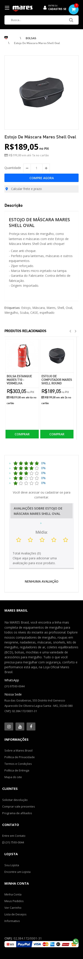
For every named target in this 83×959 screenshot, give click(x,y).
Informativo (12, 921)
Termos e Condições (18, 764)
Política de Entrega (16, 770)
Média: (41, 532)
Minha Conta (12, 894)
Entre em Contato (13, 836)
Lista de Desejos (15, 914)
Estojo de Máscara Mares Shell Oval (37, 43)
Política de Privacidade (19, 757)
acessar (34, 492)
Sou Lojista (11, 865)
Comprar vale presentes (18, 806)
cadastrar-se (54, 492)
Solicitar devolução (15, 800)
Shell (60, 308)
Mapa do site (13, 777)
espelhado (47, 312)
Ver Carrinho (12, 908)
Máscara (38, 308)
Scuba (24, 312)
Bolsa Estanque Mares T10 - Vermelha (19, 379)
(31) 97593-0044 (14, 686)
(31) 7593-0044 (13, 842)
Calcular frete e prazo (24, 189)
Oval (69, 308)
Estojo (26, 308)
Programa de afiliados (17, 813)
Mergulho (11, 312)
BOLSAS (31, 38)
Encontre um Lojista (17, 872)
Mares (51, 308)
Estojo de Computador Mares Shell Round (56, 379)
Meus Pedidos (14, 901)
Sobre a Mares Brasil (18, 750)
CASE (34, 312)
